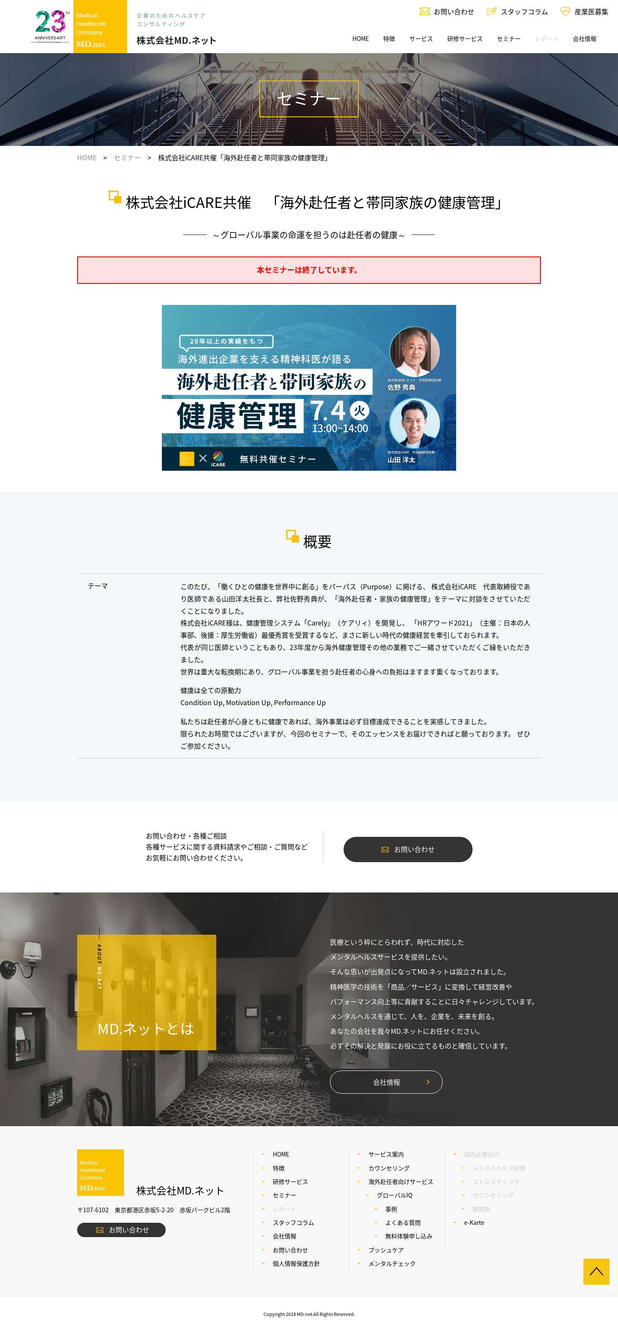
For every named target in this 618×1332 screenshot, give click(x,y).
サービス (421, 38)
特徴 (389, 38)
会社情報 (585, 38)
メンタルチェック (392, 1263)
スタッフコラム (524, 11)
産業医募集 (591, 11)
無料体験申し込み (409, 1236)
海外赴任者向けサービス (400, 1181)
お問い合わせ (454, 11)
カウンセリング (389, 1168)
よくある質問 (403, 1222)
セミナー (509, 38)
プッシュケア (386, 1250)
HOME (360, 38)
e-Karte (474, 1222)
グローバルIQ (394, 1195)
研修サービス (465, 38)
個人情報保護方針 (296, 1263)
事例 (391, 1209)
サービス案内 (386, 1154)
